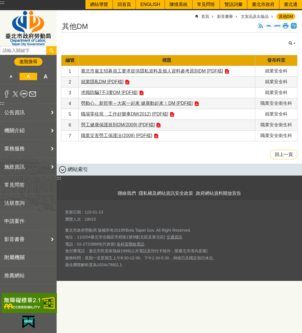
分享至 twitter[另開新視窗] (15, 94)
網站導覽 (99, 4)
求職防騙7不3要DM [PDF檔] (109, 92)
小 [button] (11, 76)
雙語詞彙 (233, 4)
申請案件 (14, 221)
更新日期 (73, 212)
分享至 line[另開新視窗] (24, 94)
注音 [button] (293, 25)
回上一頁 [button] (284, 154)
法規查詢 (14, 203)
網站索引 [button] (78, 169)
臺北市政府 (263, 4)
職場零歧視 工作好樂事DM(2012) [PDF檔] (124, 114)
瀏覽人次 (73, 219)
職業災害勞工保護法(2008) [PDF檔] (116, 135)
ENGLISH (150, 4)
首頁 (205, 16)
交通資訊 (174, 237)
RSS (260, 25)
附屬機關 (14, 257)
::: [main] (65, 14)
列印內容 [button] (285, 25)
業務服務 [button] (14, 148)
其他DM (286, 16)
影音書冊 (225, 16)
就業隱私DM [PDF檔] (102, 81)
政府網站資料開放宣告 (218, 193)
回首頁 (124, 4)
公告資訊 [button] (14, 112)
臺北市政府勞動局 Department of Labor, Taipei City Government (28, 28)
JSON (277, 25)
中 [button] (28, 76)
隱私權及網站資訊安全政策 (166, 193)
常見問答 (206, 4)
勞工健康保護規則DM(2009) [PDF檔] (118, 124)
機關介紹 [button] (14, 130)
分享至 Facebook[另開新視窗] (6, 94)
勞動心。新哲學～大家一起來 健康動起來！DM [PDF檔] (137, 103)
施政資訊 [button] (14, 167)
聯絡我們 (127, 193)
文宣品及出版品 (255, 16)
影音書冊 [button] (14, 239)
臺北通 (290, 4)
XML (269, 25)
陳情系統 (179, 4)
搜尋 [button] (51, 50)
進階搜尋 (28, 61)
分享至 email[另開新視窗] (32, 94)
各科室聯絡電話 (130, 244)
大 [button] (45, 76)
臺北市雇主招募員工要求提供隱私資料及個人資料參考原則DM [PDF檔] (152, 71)
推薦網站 (14, 275)
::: (2, 2)
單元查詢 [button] (292, 43)
